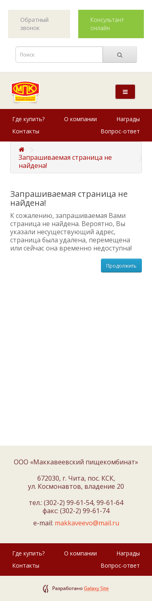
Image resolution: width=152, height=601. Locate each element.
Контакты (25, 131)
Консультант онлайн (107, 24)
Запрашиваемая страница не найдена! (65, 161)
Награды (128, 119)
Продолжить (121, 265)
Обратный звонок (34, 24)
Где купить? (28, 119)
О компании (80, 119)
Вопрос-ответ (120, 131)
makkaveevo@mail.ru (87, 522)
